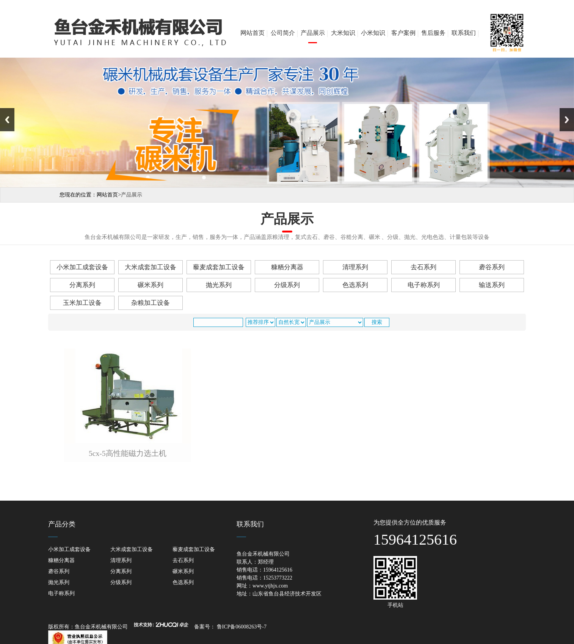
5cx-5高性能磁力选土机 (127, 453)
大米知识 (343, 33)
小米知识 (373, 33)
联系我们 (464, 33)
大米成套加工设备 (150, 267)
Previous (7, 119)
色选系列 (355, 285)
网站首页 (252, 33)
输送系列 (492, 285)
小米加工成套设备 (82, 267)
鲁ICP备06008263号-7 (242, 627)
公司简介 (283, 33)
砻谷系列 (492, 267)
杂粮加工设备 (150, 302)
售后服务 (433, 33)
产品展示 (313, 33)
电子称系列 (424, 285)
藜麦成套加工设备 (219, 267)
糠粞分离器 (287, 267)
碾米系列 (150, 285)
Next (567, 119)
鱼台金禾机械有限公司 (102, 627)
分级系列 (287, 285)
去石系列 (423, 267)
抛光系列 (219, 285)
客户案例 (403, 33)
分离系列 (82, 285)
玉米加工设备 (82, 302)
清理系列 (355, 267)
